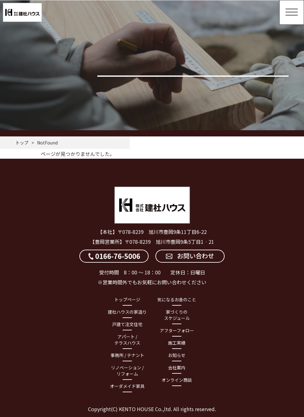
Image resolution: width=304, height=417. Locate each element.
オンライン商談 (177, 380)
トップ (21, 143)
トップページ (127, 299)
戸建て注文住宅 (127, 324)
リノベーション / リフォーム (127, 370)
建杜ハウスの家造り (127, 312)
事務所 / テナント (127, 355)
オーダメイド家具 (127, 386)
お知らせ (176, 355)
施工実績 (176, 343)
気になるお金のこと (176, 299)
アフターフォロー (177, 330)
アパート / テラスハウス (127, 339)
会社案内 (176, 367)
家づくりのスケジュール (177, 315)
